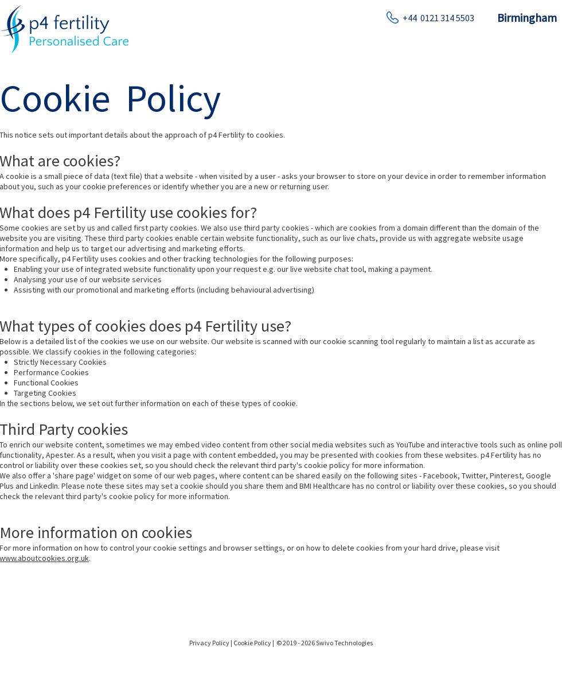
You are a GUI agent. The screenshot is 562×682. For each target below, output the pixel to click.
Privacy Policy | (210, 642)
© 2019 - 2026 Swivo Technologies (324, 642)
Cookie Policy (252, 642)
